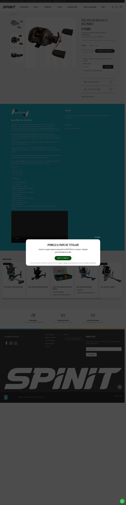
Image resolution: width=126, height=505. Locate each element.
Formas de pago (50, 340)
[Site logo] (9, 7)
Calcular (108, 67)
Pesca (15, 14)
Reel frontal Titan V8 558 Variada (13, 287)
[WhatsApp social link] (15, 343)
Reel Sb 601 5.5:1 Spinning (108, 287)
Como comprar (49, 334)
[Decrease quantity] (84, 51)
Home (11, 14)
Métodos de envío (50, 337)
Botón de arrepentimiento (73, 339)
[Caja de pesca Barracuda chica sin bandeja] (62, 273)
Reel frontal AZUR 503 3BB (84, 287)
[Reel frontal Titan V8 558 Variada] (14, 273)
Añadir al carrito (105, 51)
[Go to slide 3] (47, 66)
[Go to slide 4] (48, 66)
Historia (47, 346)
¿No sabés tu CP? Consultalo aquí (92, 70)
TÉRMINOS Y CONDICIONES (24, 493)
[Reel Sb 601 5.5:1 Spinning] (111, 273)
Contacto (66, 334)
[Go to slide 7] (54, 66)
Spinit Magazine (49, 343)
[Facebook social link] (6, 343)
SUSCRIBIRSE (91, 354)
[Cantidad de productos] (88, 51)
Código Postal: (87, 63)
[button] (13, 65)
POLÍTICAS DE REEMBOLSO (38, 493)
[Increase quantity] (92, 51)
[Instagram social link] (10, 343)
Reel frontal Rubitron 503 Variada (38, 287)
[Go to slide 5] (50, 66)
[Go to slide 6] (52, 66)
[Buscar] (113, 7)
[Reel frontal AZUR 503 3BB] (86, 273)
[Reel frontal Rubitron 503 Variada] (38, 273)
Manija (84, 45)
